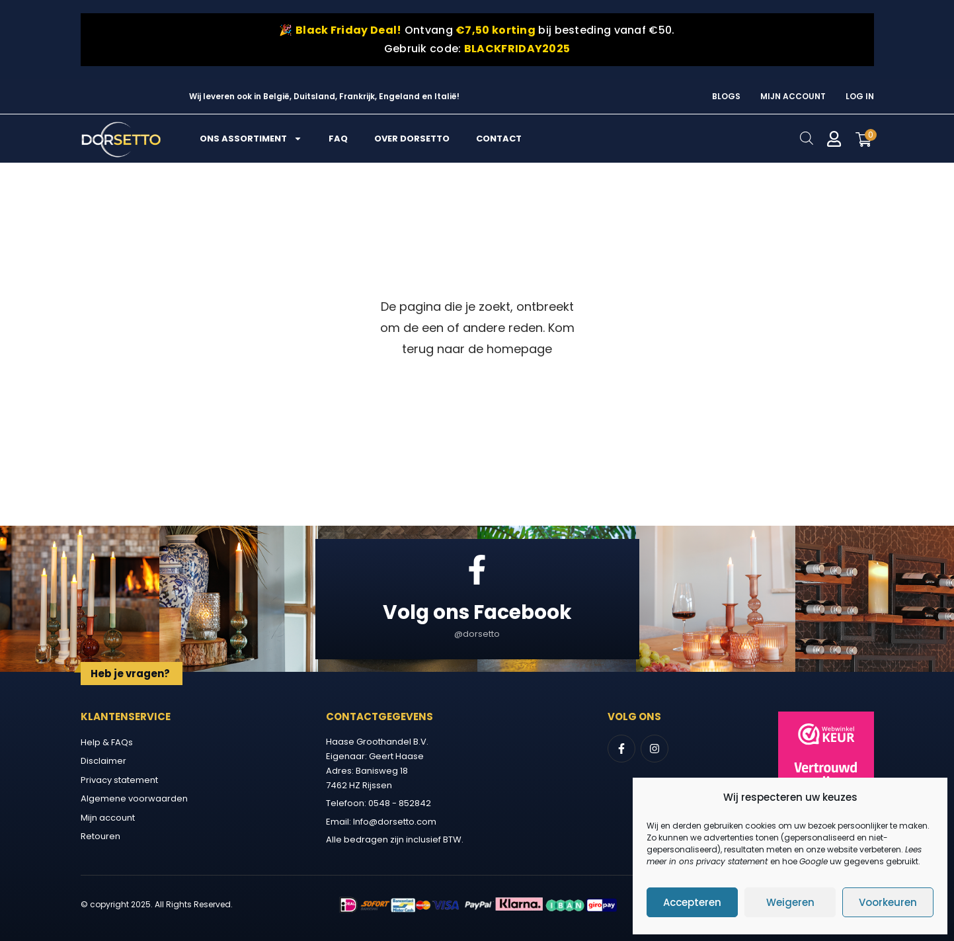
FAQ (338, 138)
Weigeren (790, 902)
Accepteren (692, 902)
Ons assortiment (251, 138)
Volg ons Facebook (477, 611)
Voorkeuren (888, 902)
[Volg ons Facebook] (477, 570)
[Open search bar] (806, 138)
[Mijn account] (834, 139)
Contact (499, 138)
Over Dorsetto (412, 138)
